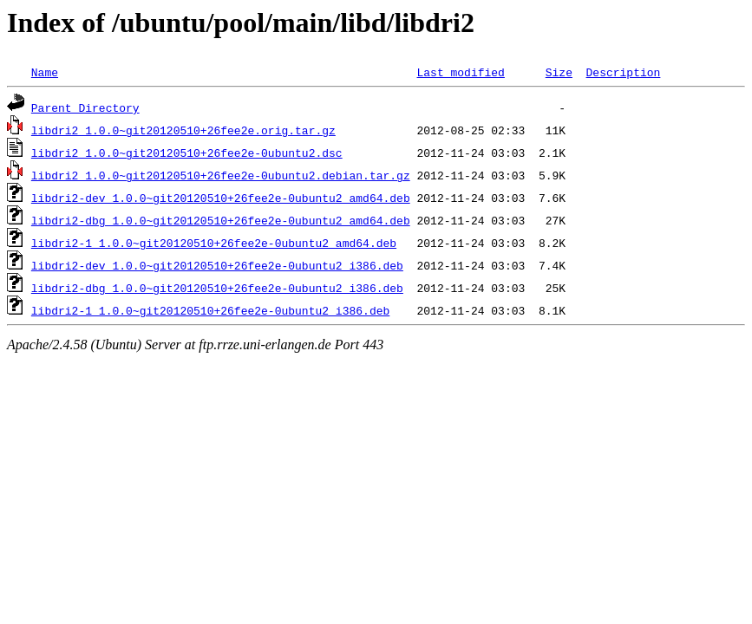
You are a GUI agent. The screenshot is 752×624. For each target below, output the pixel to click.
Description (622, 72)
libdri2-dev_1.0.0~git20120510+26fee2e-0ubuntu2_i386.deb (217, 265)
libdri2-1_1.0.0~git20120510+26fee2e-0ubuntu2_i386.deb (210, 310)
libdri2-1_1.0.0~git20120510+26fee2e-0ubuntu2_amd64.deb (213, 242)
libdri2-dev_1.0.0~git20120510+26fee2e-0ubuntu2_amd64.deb (220, 197)
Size (559, 72)
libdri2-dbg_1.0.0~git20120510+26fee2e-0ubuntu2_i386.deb (217, 288)
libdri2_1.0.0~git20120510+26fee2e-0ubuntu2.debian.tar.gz (220, 175)
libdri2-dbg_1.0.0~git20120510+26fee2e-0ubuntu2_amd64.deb (220, 220)
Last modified (460, 72)
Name (44, 72)
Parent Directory (85, 107)
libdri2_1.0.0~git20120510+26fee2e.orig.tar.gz (183, 130)
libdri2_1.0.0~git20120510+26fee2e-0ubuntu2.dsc (187, 152)
